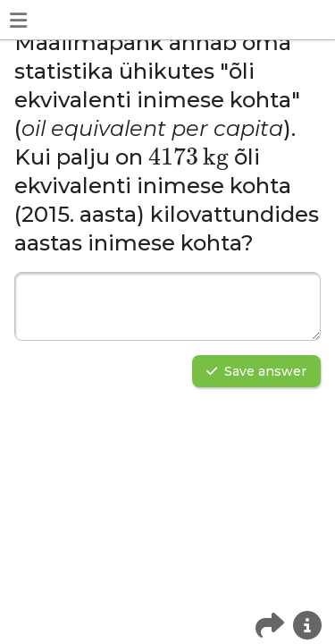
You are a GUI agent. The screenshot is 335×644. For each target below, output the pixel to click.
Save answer (256, 371)
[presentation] (188, 159)
